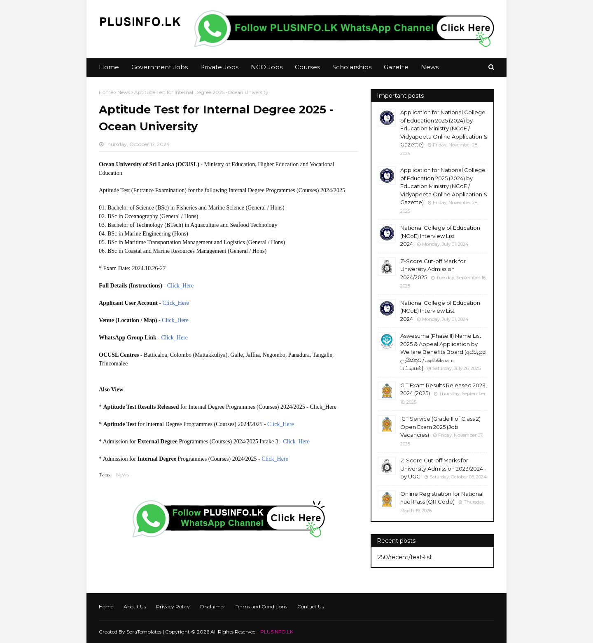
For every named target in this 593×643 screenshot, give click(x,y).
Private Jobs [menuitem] (219, 67)
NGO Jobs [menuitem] (266, 67)
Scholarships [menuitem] (351, 67)
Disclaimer (212, 606)
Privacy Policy (173, 606)
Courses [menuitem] (307, 67)
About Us (135, 606)
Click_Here (180, 286)
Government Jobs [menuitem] (159, 67)
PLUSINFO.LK (276, 632)
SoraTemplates (143, 632)
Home (106, 92)
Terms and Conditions (261, 606)
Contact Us (310, 606)
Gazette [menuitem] (396, 67)
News (123, 92)
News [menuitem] (430, 67)
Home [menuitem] (109, 67)
